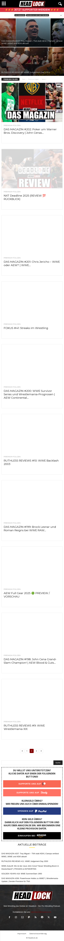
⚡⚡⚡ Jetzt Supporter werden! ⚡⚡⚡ (32, 9)
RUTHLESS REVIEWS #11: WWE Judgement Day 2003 (25, 72)
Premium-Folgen (33, 79)
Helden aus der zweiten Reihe (37, 15)
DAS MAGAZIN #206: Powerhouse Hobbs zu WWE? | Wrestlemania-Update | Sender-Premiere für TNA (29, 879)
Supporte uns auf (29, 784)
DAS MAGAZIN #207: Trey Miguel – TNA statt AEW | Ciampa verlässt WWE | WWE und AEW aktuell (30, 855)
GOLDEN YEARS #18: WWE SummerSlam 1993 (21, 874)
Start (23, 79)
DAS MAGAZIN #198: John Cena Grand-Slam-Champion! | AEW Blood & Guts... (30, 661)
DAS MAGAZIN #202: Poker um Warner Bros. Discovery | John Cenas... (30, 131)
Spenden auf (26, 811)
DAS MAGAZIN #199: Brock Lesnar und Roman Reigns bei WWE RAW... (30, 528)
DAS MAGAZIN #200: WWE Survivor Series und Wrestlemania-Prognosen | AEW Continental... (29, 394)
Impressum (21, 933)
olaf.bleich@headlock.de (41, 912)
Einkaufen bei (26, 836)
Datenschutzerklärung (38, 933)
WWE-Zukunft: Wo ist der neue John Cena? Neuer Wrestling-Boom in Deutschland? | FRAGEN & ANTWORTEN (30, 867)
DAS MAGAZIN (20, 15)
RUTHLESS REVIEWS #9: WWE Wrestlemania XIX (24, 727)
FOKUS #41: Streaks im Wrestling (26, 328)
